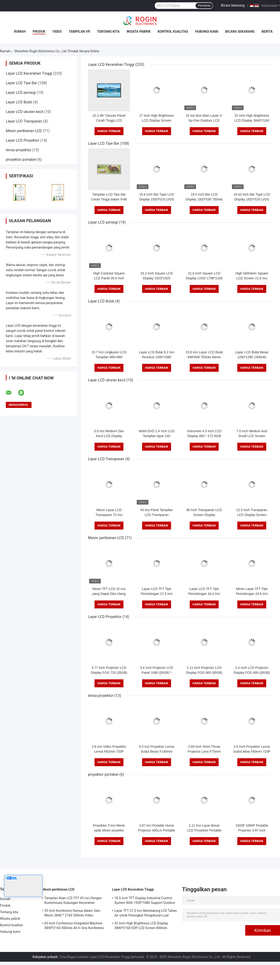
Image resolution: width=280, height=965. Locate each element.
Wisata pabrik (139, 31)
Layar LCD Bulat (19, 102)
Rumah (20, 31)
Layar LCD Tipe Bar (21, 83)
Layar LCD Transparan (24, 121)
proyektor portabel (21, 159)
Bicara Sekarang (233, 5)
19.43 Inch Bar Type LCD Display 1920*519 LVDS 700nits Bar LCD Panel (252, 199)
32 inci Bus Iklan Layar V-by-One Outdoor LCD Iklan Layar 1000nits (204, 120)
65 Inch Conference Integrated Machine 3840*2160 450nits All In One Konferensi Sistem (74, 926)
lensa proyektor (18, 150)
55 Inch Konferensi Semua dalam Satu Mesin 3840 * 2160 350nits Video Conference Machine (72, 914)
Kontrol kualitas (173, 31)
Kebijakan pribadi (44, 957)
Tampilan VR (79, 31)
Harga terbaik (109, 131)
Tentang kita (108, 31)
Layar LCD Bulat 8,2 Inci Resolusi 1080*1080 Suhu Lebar (156, 357)
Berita (267, 31)
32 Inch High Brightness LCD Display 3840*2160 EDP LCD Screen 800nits (251, 120)
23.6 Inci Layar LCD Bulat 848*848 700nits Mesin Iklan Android (204, 357)
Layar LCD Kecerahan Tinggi (29, 73)
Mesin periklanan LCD (24, 131)
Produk (39, 31)
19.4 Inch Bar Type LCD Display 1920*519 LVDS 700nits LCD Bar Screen (156, 199)
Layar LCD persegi (21, 92)
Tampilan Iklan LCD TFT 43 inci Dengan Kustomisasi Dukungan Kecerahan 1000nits (73, 901)
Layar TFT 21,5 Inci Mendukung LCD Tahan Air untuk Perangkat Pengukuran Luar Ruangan (145, 914)
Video (57, 31)
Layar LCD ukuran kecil (24, 111)
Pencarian (204, 5)
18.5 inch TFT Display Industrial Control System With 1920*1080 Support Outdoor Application (144, 901)
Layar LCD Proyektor (22, 140)
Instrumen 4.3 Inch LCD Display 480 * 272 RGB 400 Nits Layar (204, 436)
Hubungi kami (206, 31)
